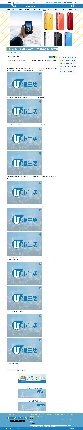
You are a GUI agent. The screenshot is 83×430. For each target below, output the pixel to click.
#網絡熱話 (53, 426)
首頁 (8, 52)
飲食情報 (34, 9)
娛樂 (40, 9)
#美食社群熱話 (47, 425)
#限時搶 (69, 425)
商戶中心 (63, 2)
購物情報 (27, 9)
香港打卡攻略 (69, 9)
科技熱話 (23, 370)
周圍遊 (55, 9)
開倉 (39, 414)
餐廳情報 (32, 416)
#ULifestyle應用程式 (62, 425)
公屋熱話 (28, 6)
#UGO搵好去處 (33, 425)
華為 (14, 370)
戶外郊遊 (37, 416)
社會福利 (42, 416)
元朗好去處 (56, 414)
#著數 (49, 426)
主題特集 (76, 9)
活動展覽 (32, 414)
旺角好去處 (67, 414)
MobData (17, 363)
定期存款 (37, 6)
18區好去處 (61, 9)
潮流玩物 (18, 52)
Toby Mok (11, 56)
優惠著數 (14, 9)
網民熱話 (32, 420)
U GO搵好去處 (50, 2)
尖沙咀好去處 (43, 414)
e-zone (34, 2)
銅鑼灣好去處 (50, 414)
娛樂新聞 (33, 6)
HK (13, 2)
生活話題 (13, 52)
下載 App (69, 2)
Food (21, 2)
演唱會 (8, 9)
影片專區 (50, 9)
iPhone (9, 370)
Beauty (26, 2)
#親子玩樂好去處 (54, 425)
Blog (30, 2)
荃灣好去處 (62, 414)
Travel (17, 2)
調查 (18, 370)
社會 (44, 9)
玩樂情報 (21, 9)
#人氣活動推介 (40, 425)
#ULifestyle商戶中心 (42, 426)
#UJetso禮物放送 (34, 426)
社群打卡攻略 (58, 2)
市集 (36, 414)
